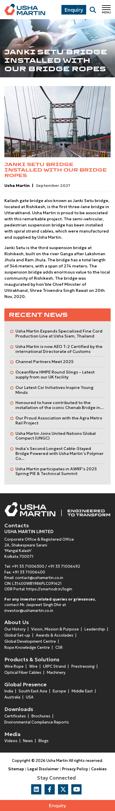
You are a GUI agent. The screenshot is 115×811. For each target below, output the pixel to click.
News (28, 740)
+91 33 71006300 (28, 566)
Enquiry (57, 805)
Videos (10, 740)
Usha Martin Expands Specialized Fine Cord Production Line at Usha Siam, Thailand (58, 333)
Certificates (15, 716)
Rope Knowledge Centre (27, 647)
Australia (12, 697)
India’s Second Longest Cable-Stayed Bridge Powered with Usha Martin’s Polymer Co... (59, 453)
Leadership (94, 629)
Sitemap (16, 769)
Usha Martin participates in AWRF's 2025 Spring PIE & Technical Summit (56, 471)
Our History (15, 629)
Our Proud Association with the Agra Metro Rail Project (58, 420)
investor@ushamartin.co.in (28, 610)
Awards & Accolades (54, 635)
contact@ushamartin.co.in (39, 577)
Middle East (82, 691)
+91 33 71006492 (64, 566)
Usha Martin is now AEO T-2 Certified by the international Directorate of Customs (58, 349)
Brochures (40, 716)
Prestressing (83, 666)
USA (29, 697)
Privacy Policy (75, 769)
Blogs (43, 740)
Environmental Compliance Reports (36, 722)
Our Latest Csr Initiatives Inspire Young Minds (54, 390)
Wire (33, 666)
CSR (59, 647)
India (8, 691)
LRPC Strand (54, 666)
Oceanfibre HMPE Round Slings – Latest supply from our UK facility (55, 374)
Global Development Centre (30, 641)
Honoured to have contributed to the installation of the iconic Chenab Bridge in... (59, 405)
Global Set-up (17, 635)
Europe (59, 691)
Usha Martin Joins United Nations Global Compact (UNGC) (55, 436)
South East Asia (33, 691)
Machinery (56, 672)
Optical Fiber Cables (22, 672)
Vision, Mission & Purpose (55, 629)
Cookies (99, 769)
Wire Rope (14, 666)
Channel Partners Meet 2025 (44, 361)
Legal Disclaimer (43, 769)
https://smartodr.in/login (49, 589)
